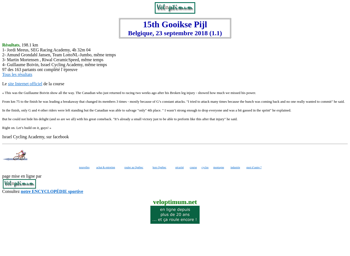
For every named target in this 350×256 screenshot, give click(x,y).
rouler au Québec (133, 167)
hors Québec (159, 167)
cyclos (205, 167)
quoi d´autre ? (254, 167)
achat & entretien (105, 167)
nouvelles (84, 167)
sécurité (179, 167)
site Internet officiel (25, 83)
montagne (218, 167)
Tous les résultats (17, 74)
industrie (235, 167)
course (193, 167)
